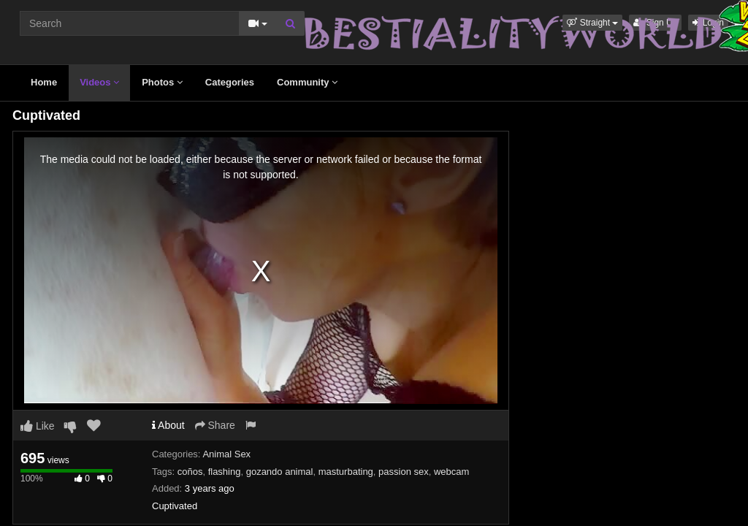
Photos (162, 82)
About (168, 425)
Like (37, 426)
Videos (99, 82)
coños (190, 471)
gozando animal (279, 471)
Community (307, 82)
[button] (592, 23)
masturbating (345, 471)
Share (215, 425)
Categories (229, 82)
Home (44, 82)
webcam (451, 471)
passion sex (403, 471)
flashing (224, 471)
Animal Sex (226, 454)
